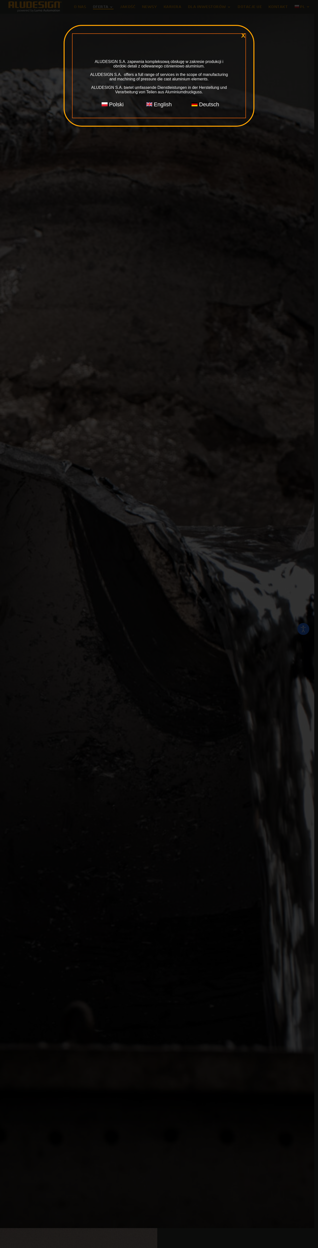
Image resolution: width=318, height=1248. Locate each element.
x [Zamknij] (243, 35)
